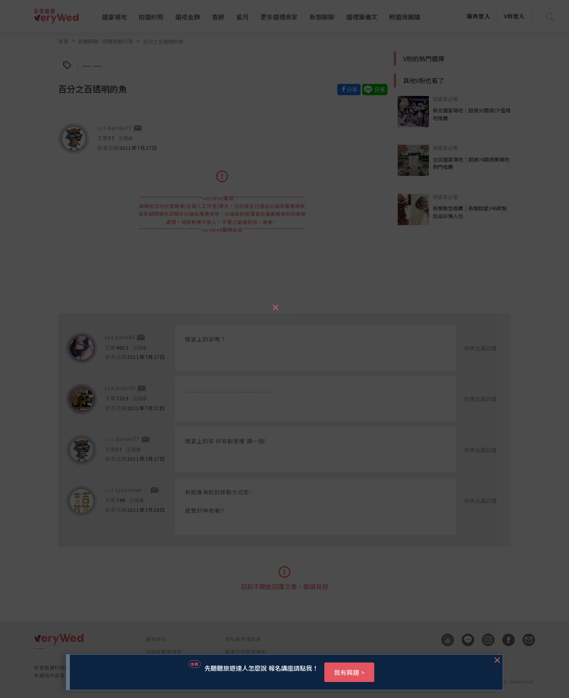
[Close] (275, 304)
